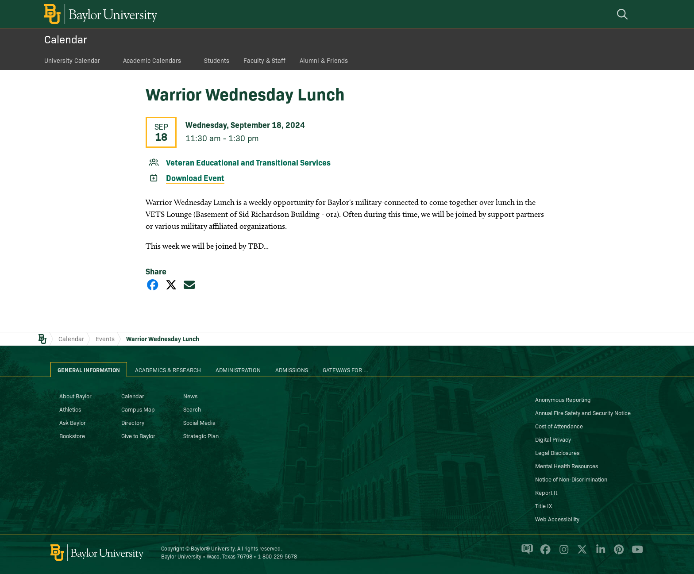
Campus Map (138, 409)
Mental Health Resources (566, 466)
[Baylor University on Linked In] (599, 553)
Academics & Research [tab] (168, 370)
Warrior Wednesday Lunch (162, 338)
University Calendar (72, 60)
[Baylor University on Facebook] (544, 553)
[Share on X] (171, 284)
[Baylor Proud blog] (526, 553)
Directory (132, 422)
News (190, 396)
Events (105, 338)
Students (216, 60)
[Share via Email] (189, 284)
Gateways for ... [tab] (346, 370)
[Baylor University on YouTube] (635, 553)
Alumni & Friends (324, 60)
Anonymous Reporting (563, 399)
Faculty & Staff (264, 60)
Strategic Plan (201, 435)
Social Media (199, 422)
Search (192, 409)
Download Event (195, 177)
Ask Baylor (72, 422)
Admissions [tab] (291, 370)
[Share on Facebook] (153, 284)
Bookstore (72, 435)
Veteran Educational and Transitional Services (248, 162)
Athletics (70, 409)
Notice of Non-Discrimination (571, 479)
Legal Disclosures (557, 452)
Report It (546, 492)
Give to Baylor (138, 435)
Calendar (65, 38)
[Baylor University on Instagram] (562, 553)
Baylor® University (213, 548)
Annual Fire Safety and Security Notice (583, 412)
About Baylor (75, 396)
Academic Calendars (152, 60)
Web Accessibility (557, 519)
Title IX (543, 505)
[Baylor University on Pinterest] (617, 553)
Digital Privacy (553, 439)
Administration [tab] (238, 370)
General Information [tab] (89, 370)
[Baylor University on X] (580, 553)
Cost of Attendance (559, 426)
